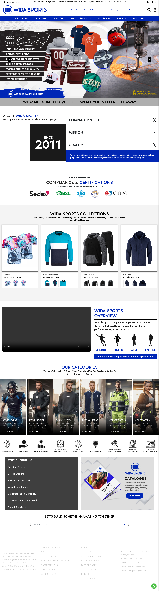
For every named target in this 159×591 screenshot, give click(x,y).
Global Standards (17, 507)
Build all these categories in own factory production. (126, 356)
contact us (130, 10)
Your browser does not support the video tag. (46, 329)
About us (74, 10)
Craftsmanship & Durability (22, 493)
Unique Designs (16, 473)
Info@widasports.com (13, 2)
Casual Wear (40, 18)
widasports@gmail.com (137, 571)
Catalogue (115, 10)
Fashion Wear (104, 18)
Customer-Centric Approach (22, 500)
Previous (9, 59)
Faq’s (103, 10)
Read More (134, 495)
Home (62, 10)
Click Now (8, 431)
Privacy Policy (89, 10)
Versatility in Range (18, 487)
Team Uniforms (21, 18)
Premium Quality (16, 467)
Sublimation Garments (81, 18)
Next (149, 59)
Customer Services (92, 556)
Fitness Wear (58, 18)
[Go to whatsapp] (154, 586)
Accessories (138, 18)
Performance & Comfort (20, 480)
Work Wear (121, 18)
